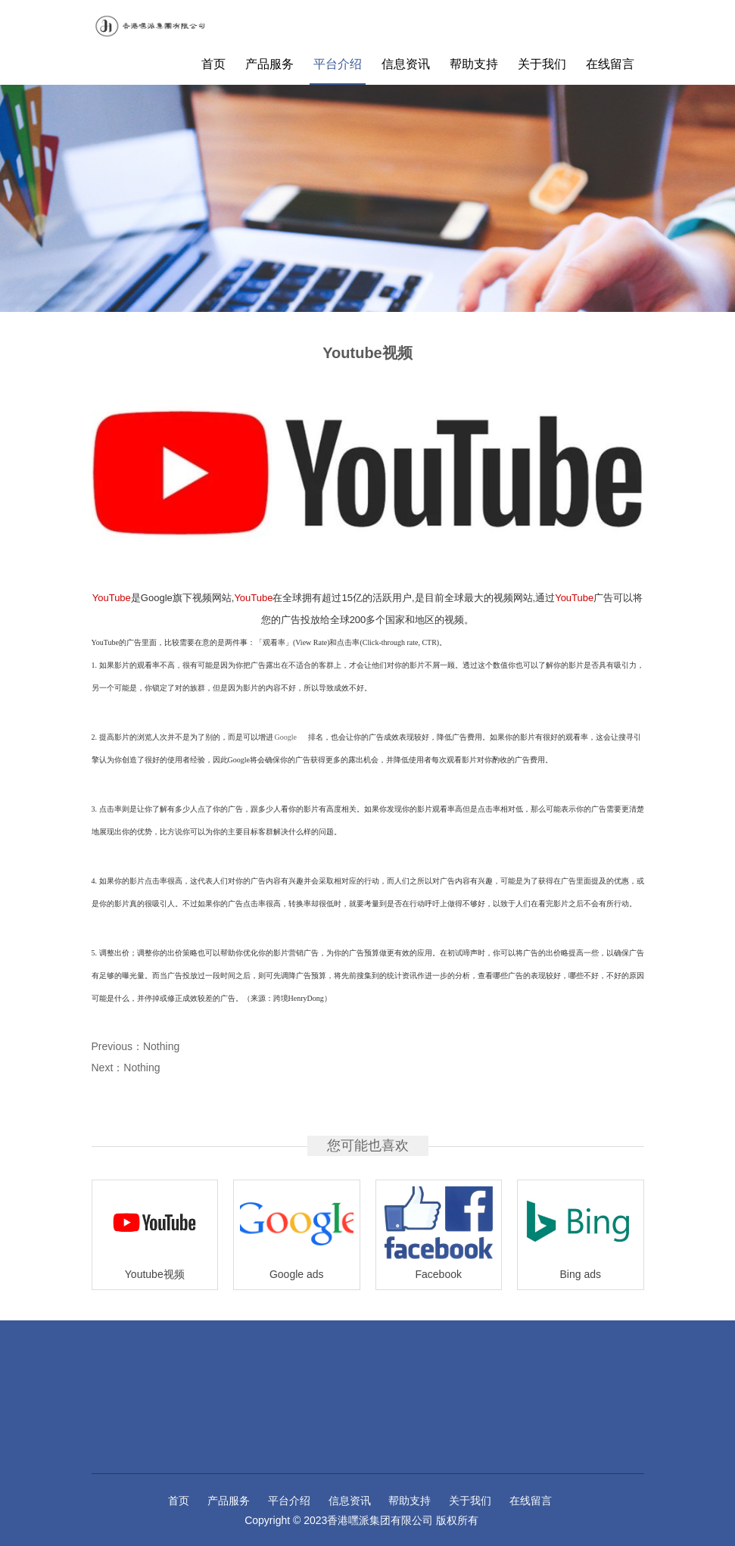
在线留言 (610, 64)
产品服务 (269, 64)
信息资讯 (406, 64)
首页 (213, 64)
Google (286, 737)
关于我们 (542, 64)
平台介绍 (337, 64)
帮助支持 (474, 64)
